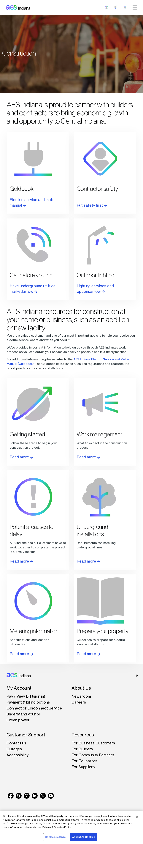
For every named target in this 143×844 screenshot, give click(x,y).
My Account (19, 688)
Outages (14, 749)
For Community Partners (93, 755)
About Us (81, 688)
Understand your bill (24, 714)
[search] (125, 7)
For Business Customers (93, 743)
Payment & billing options (28, 702)
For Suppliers (83, 766)
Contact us (16, 743)
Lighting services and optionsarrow (95, 289)
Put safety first (92, 205)
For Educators (84, 761)
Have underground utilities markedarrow (32, 289)
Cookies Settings (55, 836)
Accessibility (17, 755)
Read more (21, 457)
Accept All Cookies (83, 836)
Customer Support (26, 735)
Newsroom (81, 696)
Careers (79, 702)
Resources (83, 735)
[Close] (137, 817)
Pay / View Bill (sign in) (26, 696)
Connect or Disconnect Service (34, 708)
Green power (18, 720)
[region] (71, 827)
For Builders (82, 749)
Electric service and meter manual (33, 202)
